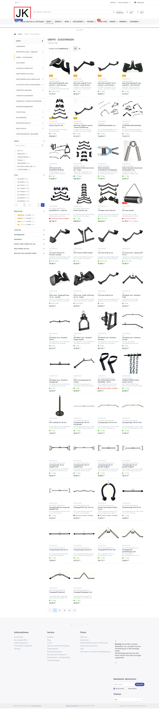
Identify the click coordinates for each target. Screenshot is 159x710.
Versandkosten (36, 706)
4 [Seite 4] (69, 610)
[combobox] (17, 2)
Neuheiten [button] (18, 239)
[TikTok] (82, 624)
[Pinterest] (87, 624)
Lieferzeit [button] (17, 230)
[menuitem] (16, 21)
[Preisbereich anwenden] (43, 205)
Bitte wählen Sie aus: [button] (21, 249)
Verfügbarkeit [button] (19, 235)
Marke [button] (16, 141)
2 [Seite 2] (59, 610)
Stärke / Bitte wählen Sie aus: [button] (25, 244)
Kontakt (113, 2)
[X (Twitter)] (77, 624)
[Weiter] (74, 610)
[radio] (75, 48)
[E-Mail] (124, 684)
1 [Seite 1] (54, 610)
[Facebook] (71, 624)
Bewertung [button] (18, 211)
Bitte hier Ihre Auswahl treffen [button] (25, 253)
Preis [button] (16, 175)
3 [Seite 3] (64, 610)
